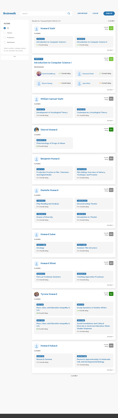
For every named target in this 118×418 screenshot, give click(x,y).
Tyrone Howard (49, 294)
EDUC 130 (40, 304)
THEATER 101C (82, 200)
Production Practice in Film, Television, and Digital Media (53, 173)
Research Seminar (44, 359)
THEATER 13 (41, 200)
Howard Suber (48, 234)
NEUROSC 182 (41, 140)
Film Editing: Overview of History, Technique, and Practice (91, 173)
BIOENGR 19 (40, 274)
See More (110, 50)
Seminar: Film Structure (87, 248)
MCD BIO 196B (82, 356)
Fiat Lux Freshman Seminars (49, 277)
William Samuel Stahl (52, 99)
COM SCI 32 (81, 39)
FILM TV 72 (40, 169)
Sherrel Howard (49, 130)
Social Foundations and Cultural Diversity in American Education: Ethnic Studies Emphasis (93, 326)
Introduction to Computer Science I (51, 42)
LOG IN (95, 13)
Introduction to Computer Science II (92, 42)
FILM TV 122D (82, 169)
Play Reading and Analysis (48, 204)
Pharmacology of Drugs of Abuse (51, 143)
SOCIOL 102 (81, 109)
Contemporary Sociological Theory (92, 112)
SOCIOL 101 (40, 109)
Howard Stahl (48, 28)
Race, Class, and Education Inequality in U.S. (53, 308)
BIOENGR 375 (82, 274)
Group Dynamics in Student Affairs (92, 307)
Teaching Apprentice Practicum (90, 277)
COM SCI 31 (40, 39)
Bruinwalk (9, 13)
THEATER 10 (81, 214)
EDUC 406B (81, 320)
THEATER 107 (41, 214)
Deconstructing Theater (87, 204)
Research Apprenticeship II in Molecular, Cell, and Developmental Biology (94, 360)
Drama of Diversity (45, 217)
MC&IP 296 (40, 356)
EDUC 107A (40, 320)
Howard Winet (48, 263)
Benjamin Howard (50, 159)
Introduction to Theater (87, 217)
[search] (43, 13)
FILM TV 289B (41, 245)
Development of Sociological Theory (52, 112)
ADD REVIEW (82, 13)
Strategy (40, 248)
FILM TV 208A (82, 245)
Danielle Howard (49, 190)
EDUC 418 (80, 304)
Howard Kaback (49, 346)
